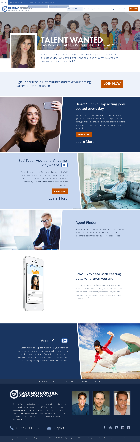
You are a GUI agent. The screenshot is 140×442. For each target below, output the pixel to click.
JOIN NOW (113, 84)
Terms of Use (96, 438)
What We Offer (73, 9)
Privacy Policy (87, 438)
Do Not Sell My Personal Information (114, 438)
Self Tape (70, 381)
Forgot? (45, 6)
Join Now (133, 9)
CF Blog (56, 381)
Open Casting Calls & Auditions (95, 9)
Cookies (12, 440)
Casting (24, 2)
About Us (43, 381)
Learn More (83, 134)
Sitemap (97, 381)
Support (84, 381)
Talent (4, 2)
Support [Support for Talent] (122, 9)
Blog (112, 9)
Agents (50, 2)
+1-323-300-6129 (28, 428)
